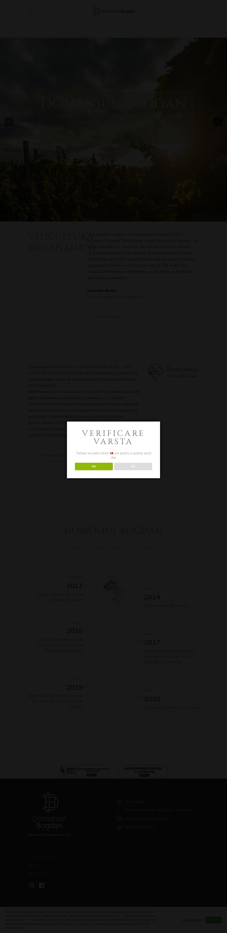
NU (133, 466)
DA (94, 466)
